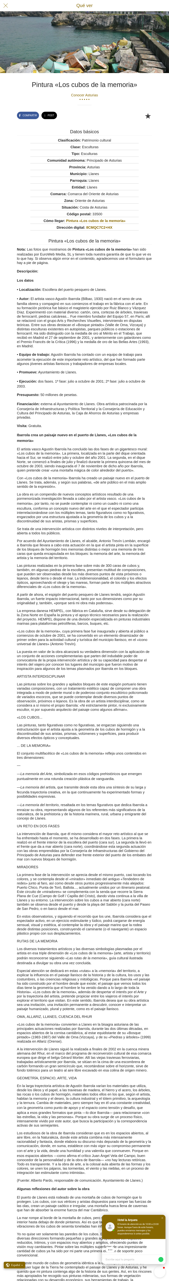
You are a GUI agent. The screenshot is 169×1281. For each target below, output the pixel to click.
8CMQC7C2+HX (99, 227)
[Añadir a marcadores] (148, 116)
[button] (162, 1218)
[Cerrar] (6, 6)
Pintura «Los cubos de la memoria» (96, 221)
